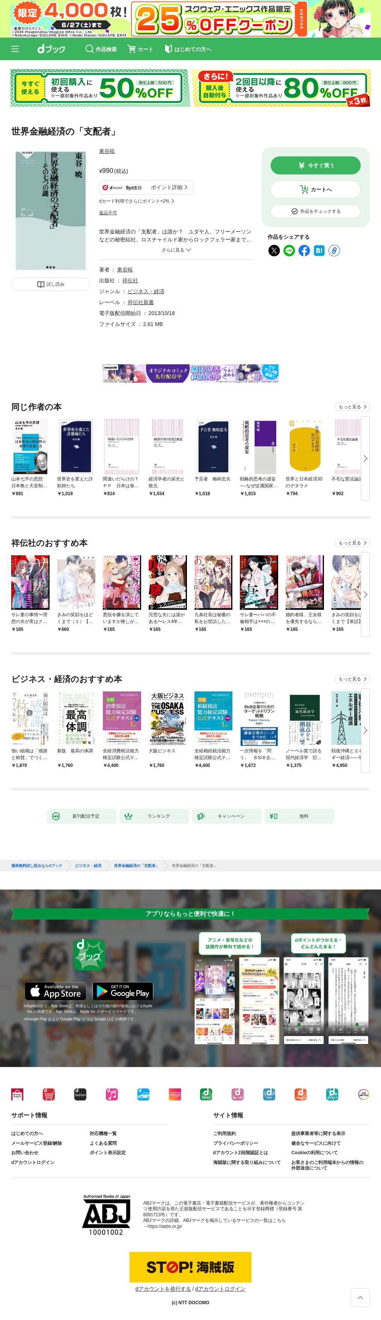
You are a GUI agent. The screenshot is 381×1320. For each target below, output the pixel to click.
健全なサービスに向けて (316, 1143)
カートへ (321, 189)
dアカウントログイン (32, 1162)
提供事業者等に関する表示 (318, 1133)
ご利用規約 (224, 1133)
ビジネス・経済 (146, 291)
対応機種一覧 (103, 1133)
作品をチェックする (320, 211)
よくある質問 (103, 1143)
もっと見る (350, 406)
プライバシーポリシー (235, 1143)
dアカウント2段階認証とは (240, 1152)
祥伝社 (130, 280)
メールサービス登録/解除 (36, 1143)
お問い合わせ (24, 1152)
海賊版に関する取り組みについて (247, 1162)
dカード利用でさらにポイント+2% (134, 201)
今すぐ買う (321, 165)
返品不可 (108, 212)
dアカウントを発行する (163, 1289)
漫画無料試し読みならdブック (36, 866)
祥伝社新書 (141, 302)
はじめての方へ (27, 1133)
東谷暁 (107, 151)
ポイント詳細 (166, 187)
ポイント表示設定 (108, 1152)
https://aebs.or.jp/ (165, 1226)
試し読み (56, 284)
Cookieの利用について (314, 1152)
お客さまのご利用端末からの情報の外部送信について (327, 1165)
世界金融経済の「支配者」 (136, 866)
